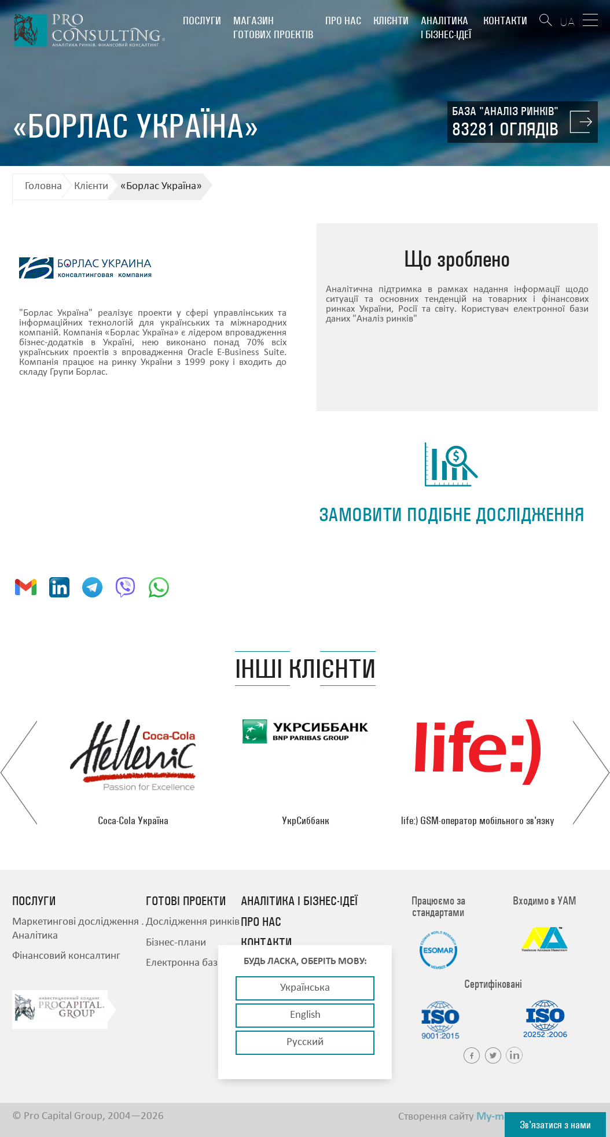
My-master (502, 1117)
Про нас (343, 20)
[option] (133, 772)
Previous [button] (19, 773)
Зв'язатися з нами (555, 1124)
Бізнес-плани (176, 942)
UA (567, 21)
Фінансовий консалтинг (66, 956)
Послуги (202, 20)
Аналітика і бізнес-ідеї (446, 27)
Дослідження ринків (193, 922)
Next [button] (591, 773)
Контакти (505, 20)
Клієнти (391, 20)
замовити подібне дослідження (451, 514)
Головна (43, 186)
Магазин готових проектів (273, 27)
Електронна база (184, 963)
